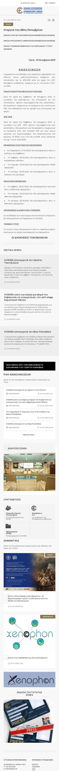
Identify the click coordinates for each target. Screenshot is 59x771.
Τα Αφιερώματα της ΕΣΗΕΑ (16, 533)
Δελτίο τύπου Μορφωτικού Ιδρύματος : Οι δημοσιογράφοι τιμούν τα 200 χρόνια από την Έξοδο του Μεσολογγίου (28, 598)
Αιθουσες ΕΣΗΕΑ (17, 448)
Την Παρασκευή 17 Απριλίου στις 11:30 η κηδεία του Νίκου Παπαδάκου (28, 413)
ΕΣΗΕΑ (29, 10)
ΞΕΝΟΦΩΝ (36, 767)
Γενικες (8, 24)
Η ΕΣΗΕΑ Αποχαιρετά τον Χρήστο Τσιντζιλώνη (23, 261)
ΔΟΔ (33, 769)
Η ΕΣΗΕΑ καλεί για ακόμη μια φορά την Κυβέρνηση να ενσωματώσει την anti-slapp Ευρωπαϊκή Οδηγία (28, 297)
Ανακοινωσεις (14, 394)
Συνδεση (51, 3)
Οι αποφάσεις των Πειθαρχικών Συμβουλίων (42, 516)
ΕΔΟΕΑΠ (35, 764)
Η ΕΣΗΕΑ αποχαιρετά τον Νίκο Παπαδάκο (27, 331)
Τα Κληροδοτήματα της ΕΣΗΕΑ (16, 516)
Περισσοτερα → (29, 435)
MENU (5, 3)
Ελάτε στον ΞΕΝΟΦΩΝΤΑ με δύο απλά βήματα (27, 658)
